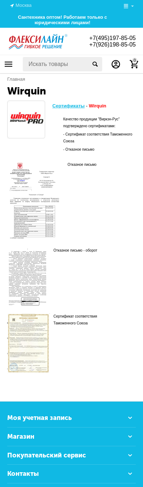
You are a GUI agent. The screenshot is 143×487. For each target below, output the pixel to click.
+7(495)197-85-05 (112, 38)
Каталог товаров (9, 64)
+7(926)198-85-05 (112, 44)
